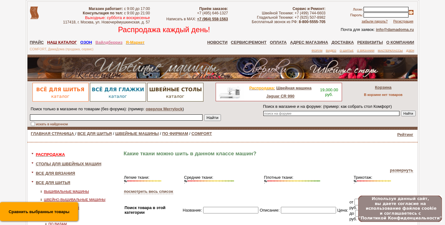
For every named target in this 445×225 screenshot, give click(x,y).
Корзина (383, 87)
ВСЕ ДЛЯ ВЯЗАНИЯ (55, 173)
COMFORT (202, 133)
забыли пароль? (375, 21)
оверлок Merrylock (164, 109)
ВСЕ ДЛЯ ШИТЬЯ (94, 133)
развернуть (401, 170)
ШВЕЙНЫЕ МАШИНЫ (137, 133)
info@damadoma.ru (395, 29)
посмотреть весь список (148, 191)
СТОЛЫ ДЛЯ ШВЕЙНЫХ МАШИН (68, 164)
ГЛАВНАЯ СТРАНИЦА (53, 133)
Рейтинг (405, 134)
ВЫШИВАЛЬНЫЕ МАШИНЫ (66, 191)
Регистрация (403, 21)
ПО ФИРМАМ (175, 133)
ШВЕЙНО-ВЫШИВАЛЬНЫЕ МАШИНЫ (74, 200)
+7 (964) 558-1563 (212, 19)
